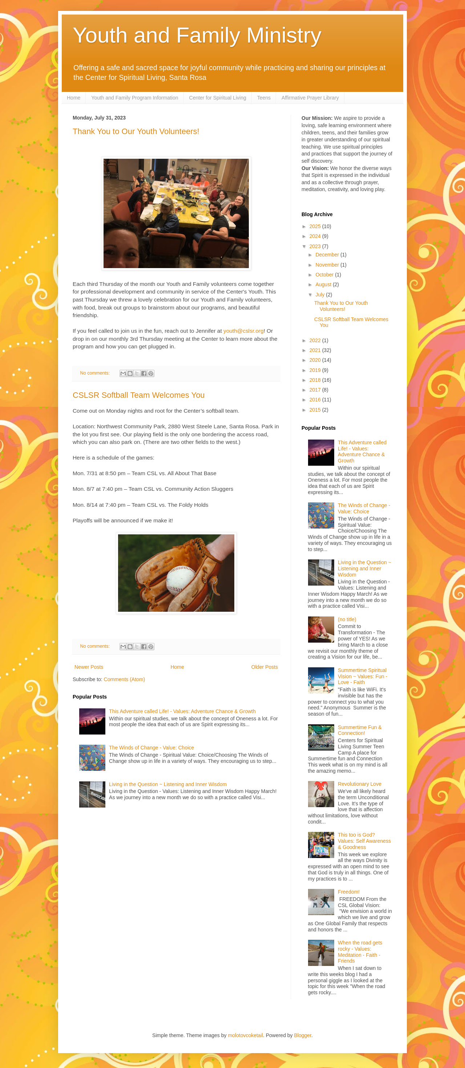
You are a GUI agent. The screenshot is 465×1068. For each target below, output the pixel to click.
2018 (316, 380)
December (327, 255)
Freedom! (349, 892)
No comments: (95, 373)
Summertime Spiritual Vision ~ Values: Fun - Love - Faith (362, 676)
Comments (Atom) (124, 679)
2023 (316, 246)
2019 (316, 370)
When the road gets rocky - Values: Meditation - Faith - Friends (360, 952)
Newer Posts (88, 667)
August (323, 284)
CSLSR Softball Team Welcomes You (139, 395)
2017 (316, 390)
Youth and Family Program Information (134, 98)
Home (73, 98)
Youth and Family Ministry (197, 35)
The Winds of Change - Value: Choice (151, 748)
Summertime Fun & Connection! (360, 730)
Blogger (302, 1035)
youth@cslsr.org (243, 331)
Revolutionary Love (359, 784)
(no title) (347, 619)
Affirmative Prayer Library (310, 98)
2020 (316, 360)
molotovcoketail (245, 1035)
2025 (316, 226)
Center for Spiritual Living (217, 98)
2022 (316, 340)
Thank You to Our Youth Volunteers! (136, 131)
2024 (316, 236)
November (327, 265)
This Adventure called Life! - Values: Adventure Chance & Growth (182, 711)
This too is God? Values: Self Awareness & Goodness (364, 841)
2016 (316, 399)
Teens (264, 98)
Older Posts (264, 667)
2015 (316, 410)
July (320, 295)
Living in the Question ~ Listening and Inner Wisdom (168, 784)
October (325, 275)
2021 (316, 350)
